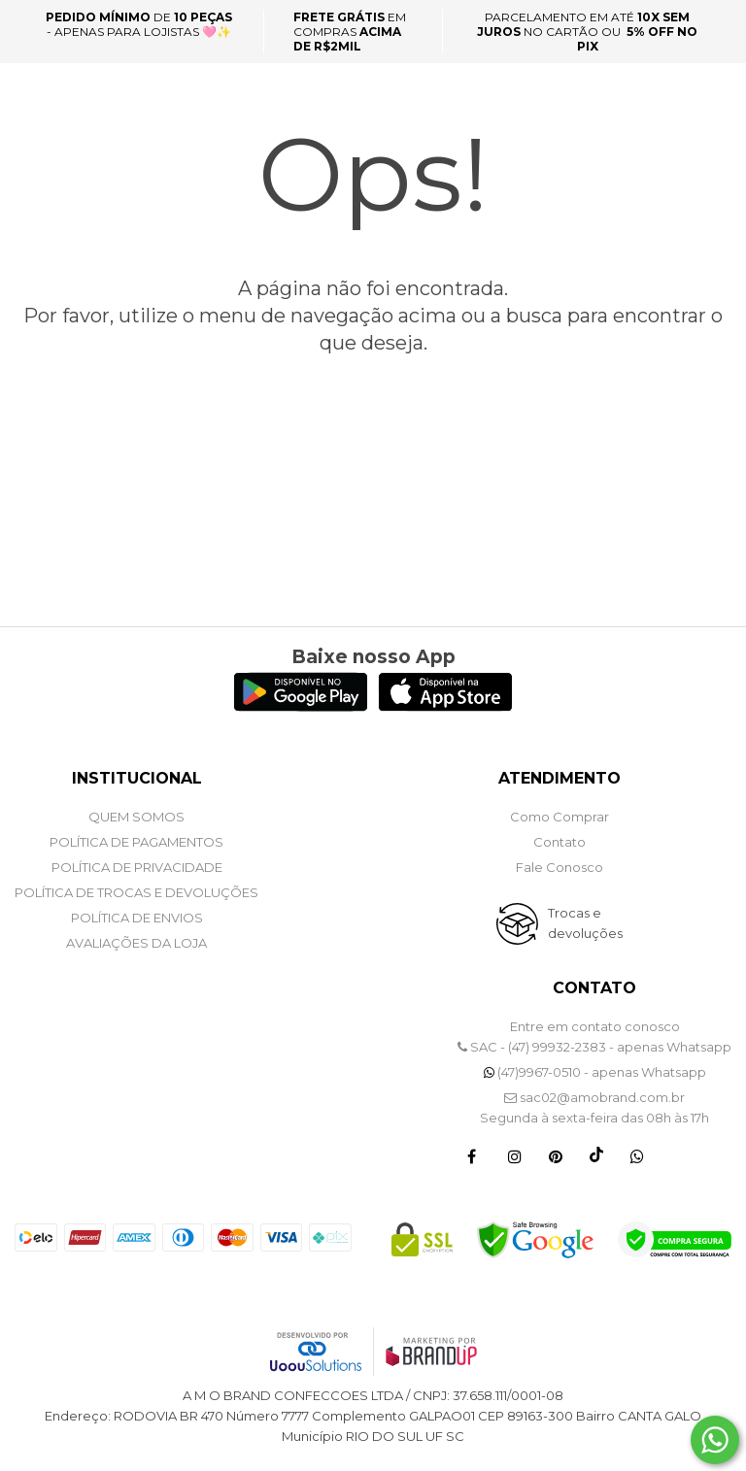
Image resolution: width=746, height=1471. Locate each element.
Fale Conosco (559, 867)
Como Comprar (559, 816)
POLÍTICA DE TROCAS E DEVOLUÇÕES (136, 892)
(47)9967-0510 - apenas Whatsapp (595, 1072)
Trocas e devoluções (585, 923)
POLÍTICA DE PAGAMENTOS (136, 842)
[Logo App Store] (445, 706)
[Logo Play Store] (300, 706)
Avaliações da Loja (136, 943)
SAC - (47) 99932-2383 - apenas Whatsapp (594, 1046)
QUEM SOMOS (136, 816)
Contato (559, 842)
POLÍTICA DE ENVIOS (137, 917)
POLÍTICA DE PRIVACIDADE (136, 867)
